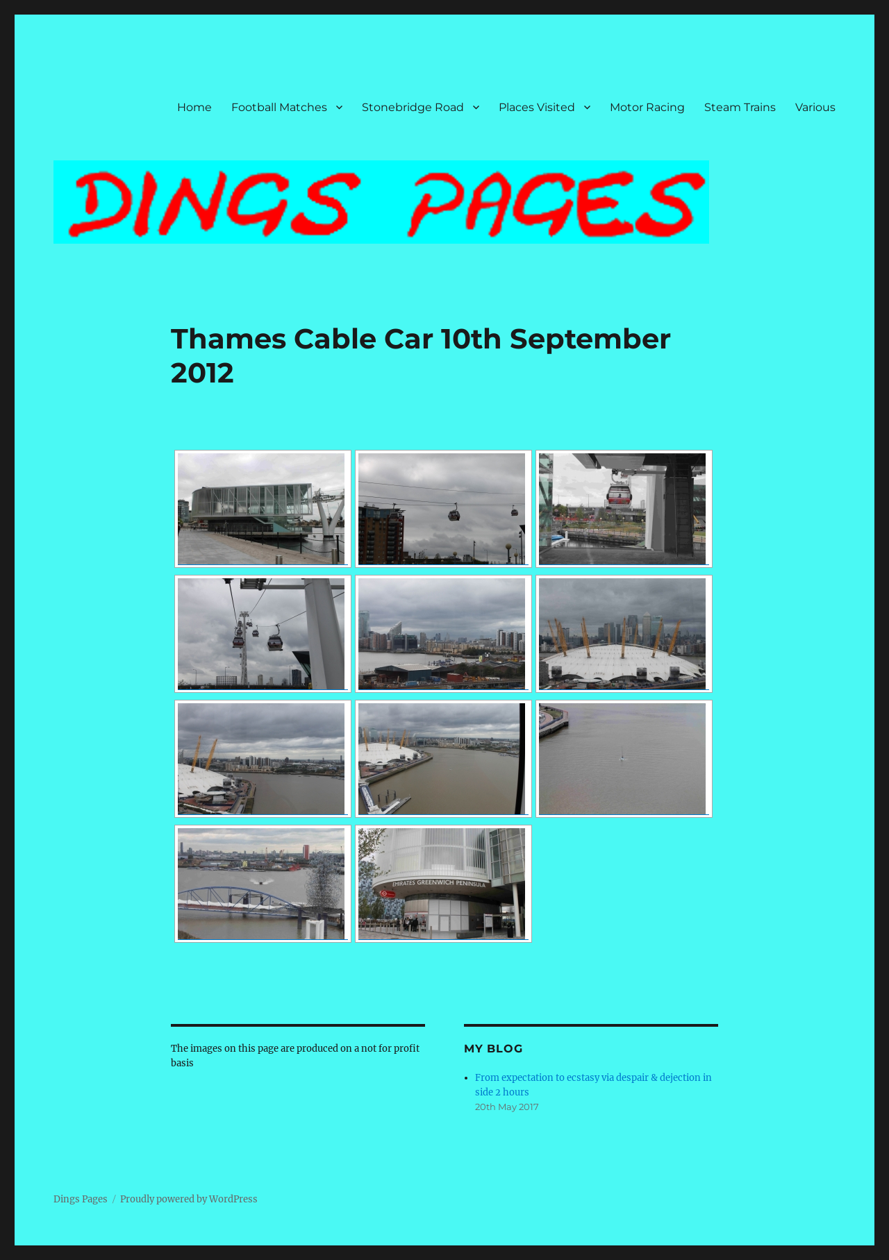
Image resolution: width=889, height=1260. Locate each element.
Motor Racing (647, 107)
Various (815, 107)
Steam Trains (740, 107)
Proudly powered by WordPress (189, 1199)
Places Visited (537, 107)
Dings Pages (80, 1199)
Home (194, 107)
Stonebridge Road (413, 107)
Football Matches (279, 107)
